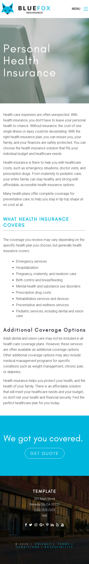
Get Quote (44, 453)
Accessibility (58, 547)
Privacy (43, 544)
